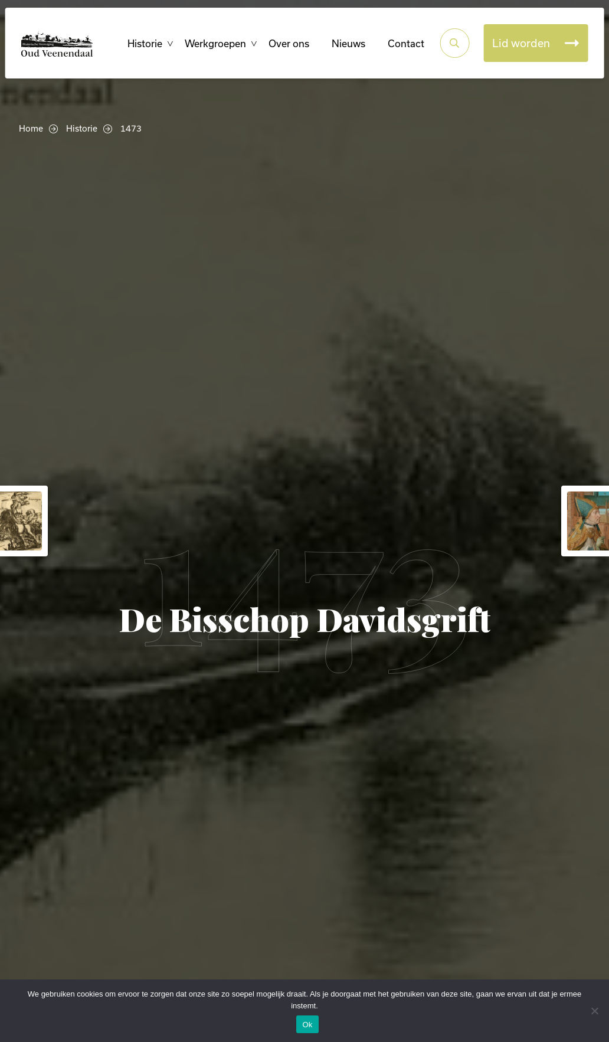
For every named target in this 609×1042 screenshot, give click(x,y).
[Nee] (594, 1011)
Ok (307, 1024)
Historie (141, 71)
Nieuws (345, 71)
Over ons (285, 71)
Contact (402, 71)
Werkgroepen (212, 71)
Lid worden (517, 70)
